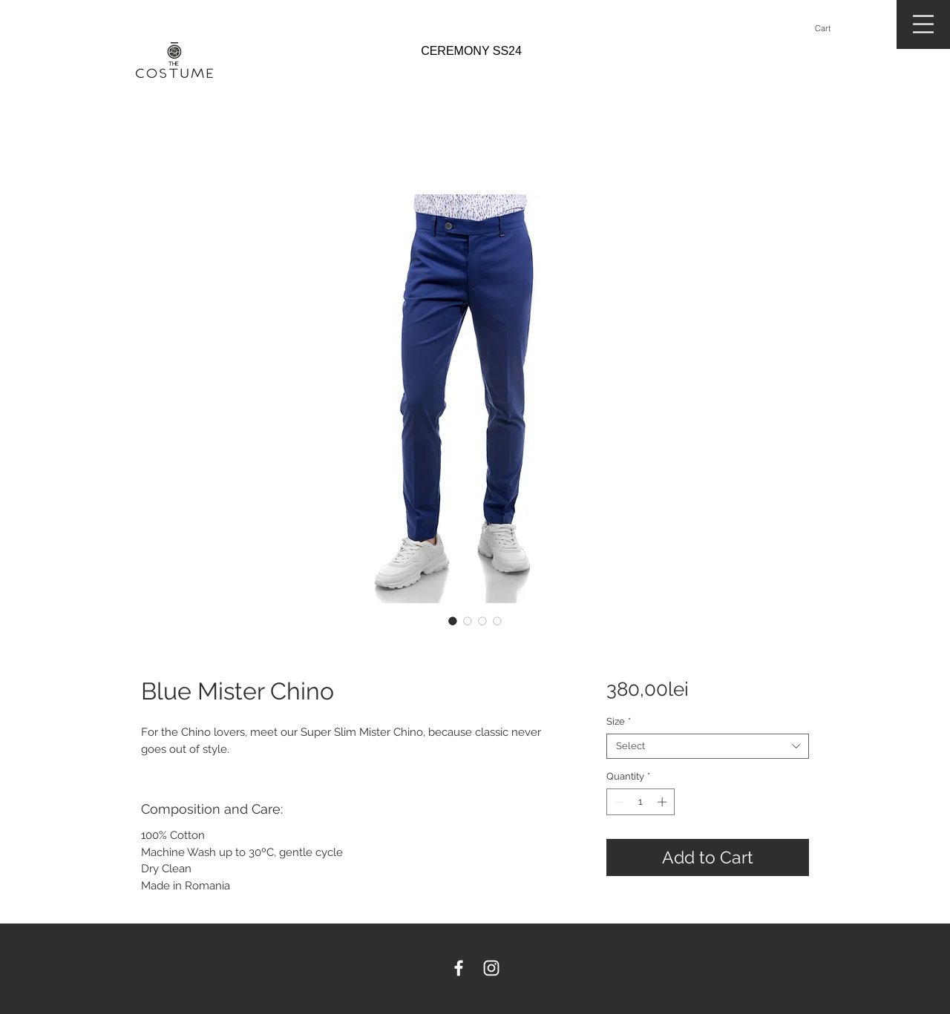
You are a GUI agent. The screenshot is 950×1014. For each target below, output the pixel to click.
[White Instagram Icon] (491, 968)
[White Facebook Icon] (458, 968)
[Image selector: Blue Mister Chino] (452, 620)
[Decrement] (617, 801)
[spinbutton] (640, 801)
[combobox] (707, 746)
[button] (829, 28)
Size (618, 721)
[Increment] (663, 801)
